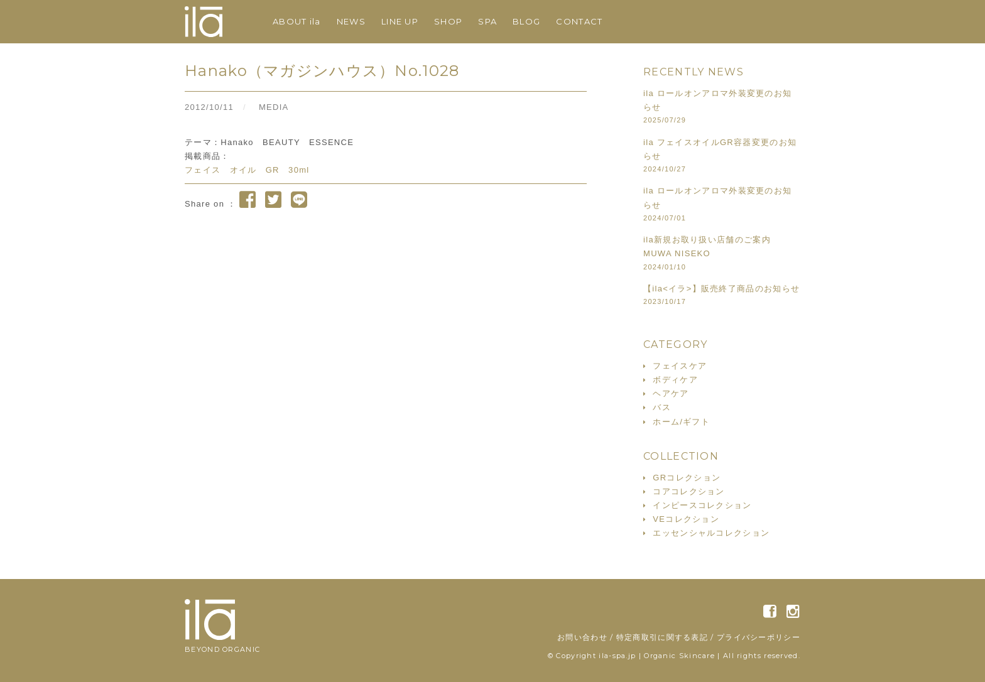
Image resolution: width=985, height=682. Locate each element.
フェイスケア (680, 366)
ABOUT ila (297, 21)
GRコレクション (687, 477)
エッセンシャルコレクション (711, 533)
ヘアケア (670, 393)
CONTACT (579, 21)
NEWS (351, 21)
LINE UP (399, 21)
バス (662, 407)
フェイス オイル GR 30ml (247, 170)
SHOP (448, 21)
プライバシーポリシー (758, 637)
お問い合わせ (582, 637)
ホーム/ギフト (681, 421)
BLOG (526, 21)
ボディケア (675, 379)
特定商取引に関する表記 (662, 637)
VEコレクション (686, 519)
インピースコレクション (702, 505)
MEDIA (274, 107)
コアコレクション (688, 491)
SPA (487, 21)
